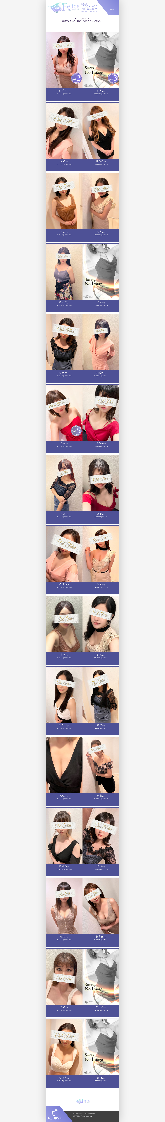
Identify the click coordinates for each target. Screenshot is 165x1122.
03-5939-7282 (79, 1115)
